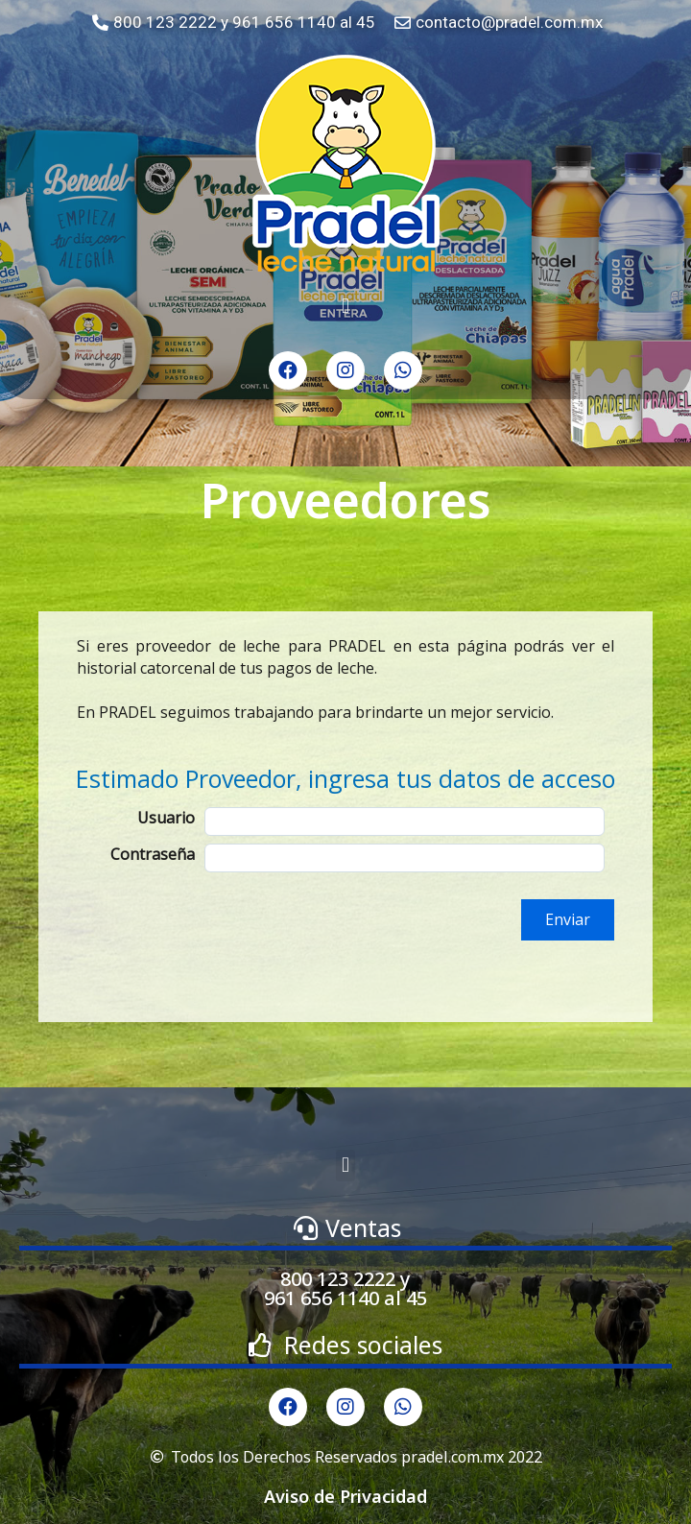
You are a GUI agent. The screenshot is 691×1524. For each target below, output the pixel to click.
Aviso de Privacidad (345, 1496)
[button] (345, 306)
